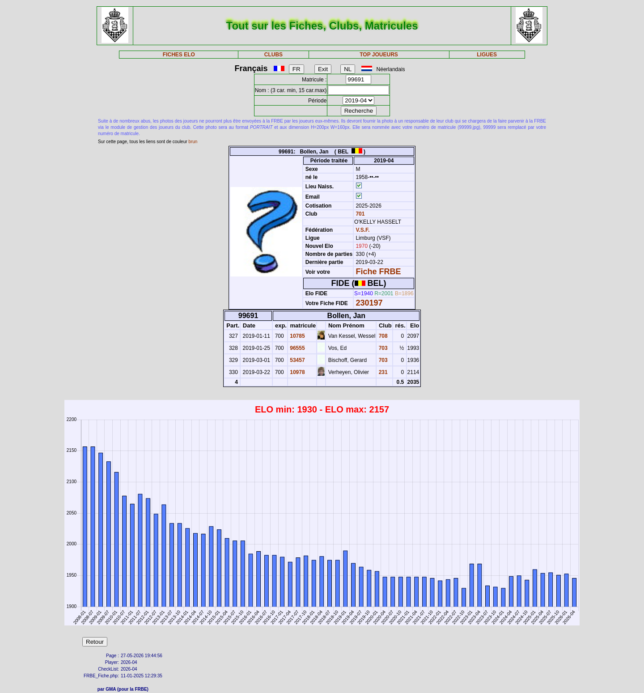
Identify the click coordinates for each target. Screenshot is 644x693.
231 (382, 372)
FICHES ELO (179, 54)
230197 (369, 302)
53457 (296, 360)
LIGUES (487, 54)
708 (382, 336)
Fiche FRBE (378, 271)
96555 (296, 348)
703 (382, 348)
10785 (296, 336)
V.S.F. (362, 230)
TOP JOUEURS (379, 54)
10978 (296, 372)
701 (359, 214)
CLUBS (273, 54)
